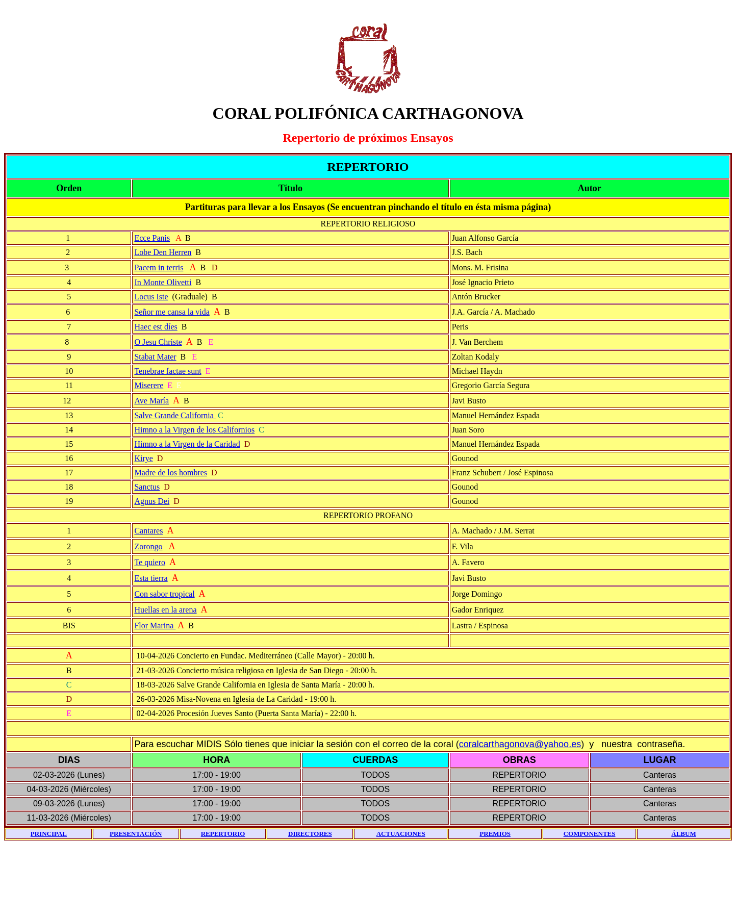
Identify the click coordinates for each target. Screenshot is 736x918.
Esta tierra (150, 578)
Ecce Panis (152, 238)
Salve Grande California (175, 415)
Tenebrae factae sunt (167, 371)
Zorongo (148, 546)
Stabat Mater (155, 356)
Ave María (151, 400)
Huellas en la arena (165, 609)
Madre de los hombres (170, 472)
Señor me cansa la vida (172, 312)
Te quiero (149, 562)
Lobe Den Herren (162, 252)
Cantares (148, 530)
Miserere (148, 385)
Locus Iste (151, 296)
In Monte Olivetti (162, 282)
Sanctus (147, 486)
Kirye (143, 458)
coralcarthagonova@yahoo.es (520, 744)
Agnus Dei (151, 501)
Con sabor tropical (164, 594)
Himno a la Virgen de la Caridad (187, 444)
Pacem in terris (158, 267)
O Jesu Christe (158, 342)
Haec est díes (155, 326)
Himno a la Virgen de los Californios (194, 429)
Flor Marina (154, 625)
